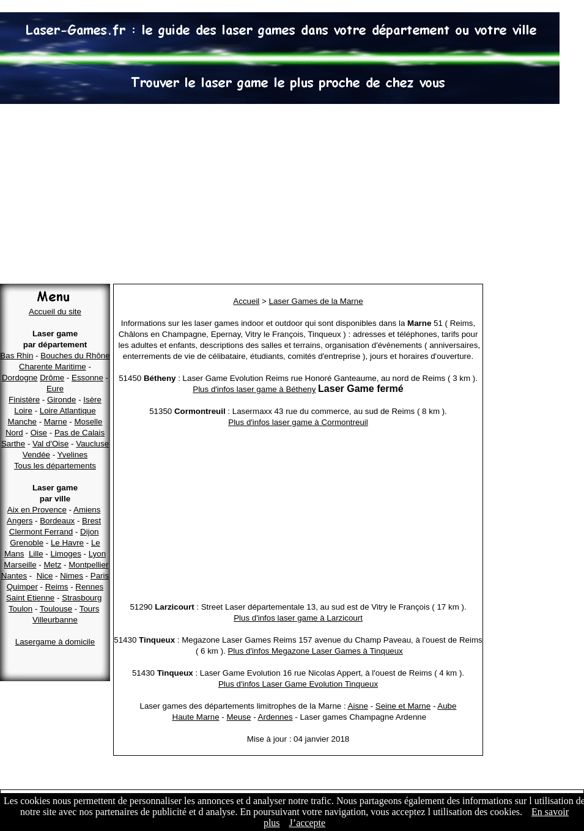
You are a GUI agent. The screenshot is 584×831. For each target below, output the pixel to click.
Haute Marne (196, 717)
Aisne (358, 706)
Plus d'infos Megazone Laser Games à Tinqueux (314, 651)
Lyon (97, 553)
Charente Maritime (52, 366)
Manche (22, 421)
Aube (446, 706)
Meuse (238, 717)
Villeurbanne (55, 619)
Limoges (65, 553)
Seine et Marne (403, 706)
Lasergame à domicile (55, 641)
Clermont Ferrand (41, 531)
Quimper (22, 586)
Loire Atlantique (68, 410)
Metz (52, 564)
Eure (55, 388)
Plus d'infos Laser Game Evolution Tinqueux (298, 684)
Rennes (89, 586)
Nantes (14, 575)
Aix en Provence (37, 509)
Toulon (20, 608)
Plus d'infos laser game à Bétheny (254, 389)
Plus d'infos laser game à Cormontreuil (298, 422)
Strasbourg (82, 597)
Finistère (24, 399)
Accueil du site (55, 311)
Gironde (61, 399)
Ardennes (275, 717)
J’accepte (307, 823)
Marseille (20, 564)
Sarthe (13, 443)
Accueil (246, 301)
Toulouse (56, 608)
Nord (14, 432)
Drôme (52, 377)
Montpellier (88, 564)
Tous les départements (55, 465)
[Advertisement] (292, 195)
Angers (19, 520)
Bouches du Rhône (74, 355)
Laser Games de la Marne (316, 301)
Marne (55, 421)
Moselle (88, 421)
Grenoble (26, 542)
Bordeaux (57, 520)
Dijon (89, 531)
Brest (91, 520)
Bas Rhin (16, 355)
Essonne (87, 377)
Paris (100, 575)
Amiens (86, 509)
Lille (36, 553)
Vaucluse (92, 443)
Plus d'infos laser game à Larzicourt (298, 617)
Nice (45, 575)
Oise (39, 432)
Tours (89, 608)
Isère (92, 399)
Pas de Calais (79, 432)
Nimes (71, 575)
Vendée (36, 454)
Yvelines (72, 454)
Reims (56, 586)
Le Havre (67, 542)
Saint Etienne (30, 597)
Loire (23, 410)
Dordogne (20, 377)
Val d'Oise (50, 443)
